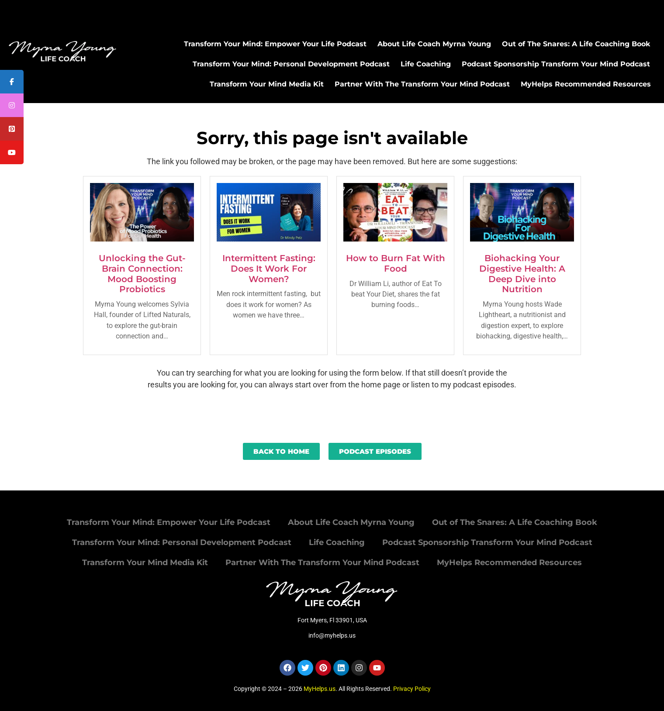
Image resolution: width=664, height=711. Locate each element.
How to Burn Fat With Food (395, 263)
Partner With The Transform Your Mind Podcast (422, 84)
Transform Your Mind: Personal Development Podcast (291, 64)
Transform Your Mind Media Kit (267, 84)
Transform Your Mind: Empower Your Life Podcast (275, 44)
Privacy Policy (412, 688)
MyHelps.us (319, 688)
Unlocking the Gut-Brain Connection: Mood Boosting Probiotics (142, 273)
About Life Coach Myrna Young (434, 44)
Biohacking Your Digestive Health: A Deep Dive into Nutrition (522, 273)
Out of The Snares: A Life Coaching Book (576, 44)
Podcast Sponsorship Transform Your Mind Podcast (556, 64)
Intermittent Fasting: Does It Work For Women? (268, 268)
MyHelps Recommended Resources (586, 84)
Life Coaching (426, 64)
